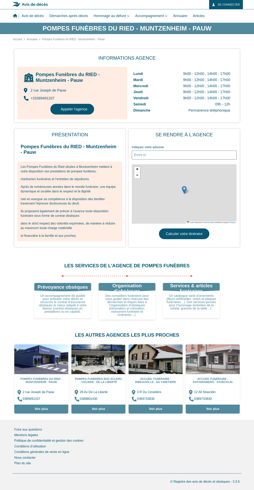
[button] (184, 190)
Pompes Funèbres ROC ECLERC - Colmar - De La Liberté (98, 380)
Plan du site (22, 463)
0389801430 (88, 398)
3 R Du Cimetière (149, 392)
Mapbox (233, 222)
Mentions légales (26, 435)
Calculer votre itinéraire (184, 234)
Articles (199, 16)
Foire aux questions (28, 429)
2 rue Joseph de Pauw (38, 392)
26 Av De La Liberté (94, 392)
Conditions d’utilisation (30, 446)
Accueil (17, 39)
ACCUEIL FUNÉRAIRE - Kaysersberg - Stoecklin (213, 380)
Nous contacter (25, 457)
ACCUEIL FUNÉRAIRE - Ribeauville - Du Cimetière (155, 380)
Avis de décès (33, 16)
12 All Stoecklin (205, 392)
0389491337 (31, 398)
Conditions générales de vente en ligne (41, 452)
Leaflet (190, 222)
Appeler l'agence (74, 109)
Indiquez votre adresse (148, 147)
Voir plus (41, 409)
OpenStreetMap (208, 222)
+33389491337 (39, 98)
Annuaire (180, 16)
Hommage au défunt (110, 16)
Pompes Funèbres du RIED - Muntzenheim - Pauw (41, 380)
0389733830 (146, 398)
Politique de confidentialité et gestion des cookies (49, 440)
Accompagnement (149, 16)
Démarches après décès (68, 16)
